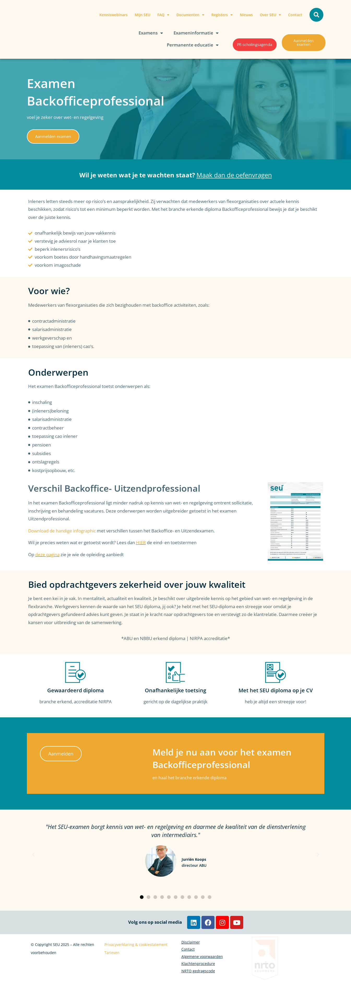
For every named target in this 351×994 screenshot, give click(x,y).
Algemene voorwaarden (202, 968)
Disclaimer (190, 944)
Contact (295, 14)
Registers (222, 14)
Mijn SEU (142, 14)
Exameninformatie (196, 33)
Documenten (190, 14)
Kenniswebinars (113, 14)
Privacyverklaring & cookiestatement (136, 944)
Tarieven (112, 952)
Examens (151, 33)
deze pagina (47, 554)
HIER (141, 542)
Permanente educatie (193, 45)
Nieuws (246, 14)
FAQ (163, 14)
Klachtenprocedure (198, 980)
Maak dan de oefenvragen (234, 175)
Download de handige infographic (62, 531)
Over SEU (270, 14)
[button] (316, 15)
